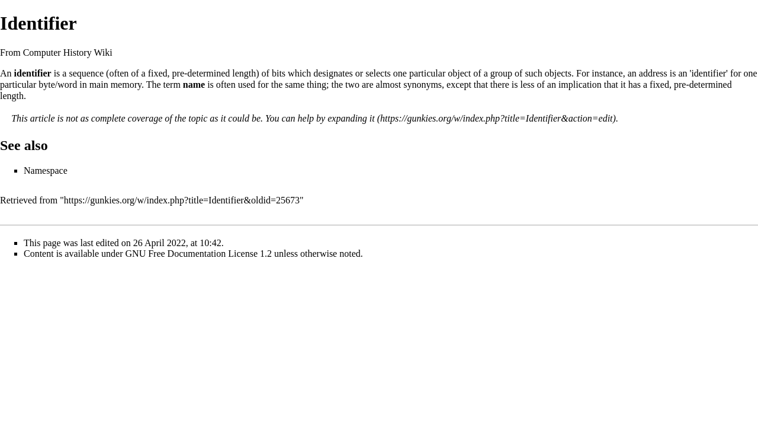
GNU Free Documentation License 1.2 (199, 253)
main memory (115, 84)
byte (46, 84)
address (653, 73)
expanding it (351, 118)
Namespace (46, 170)
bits (278, 73)
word (67, 84)
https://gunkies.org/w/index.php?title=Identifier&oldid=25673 (182, 200)
